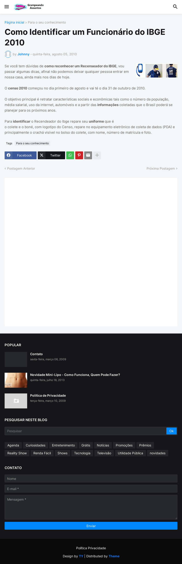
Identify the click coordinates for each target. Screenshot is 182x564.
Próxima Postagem (161, 168)
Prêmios (145, 445)
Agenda (13, 445)
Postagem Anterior (21, 168)
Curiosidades (35, 445)
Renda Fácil (42, 453)
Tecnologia (82, 453)
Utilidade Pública (130, 453)
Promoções (124, 445)
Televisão (104, 453)
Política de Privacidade (48, 395)
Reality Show (17, 453)
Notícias (103, 445)
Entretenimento (63, 445)
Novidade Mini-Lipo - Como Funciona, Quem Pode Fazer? (75, 375)
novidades (157, 453)
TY (81, 556)
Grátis (85, 445)
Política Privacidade (91, 548)
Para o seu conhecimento (47, 22)
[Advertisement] (43, 252)
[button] (6, 7)
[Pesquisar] (85, 431)
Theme (114, 556)
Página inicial (14, 22)
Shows (62, 453)
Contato (36, 354)
